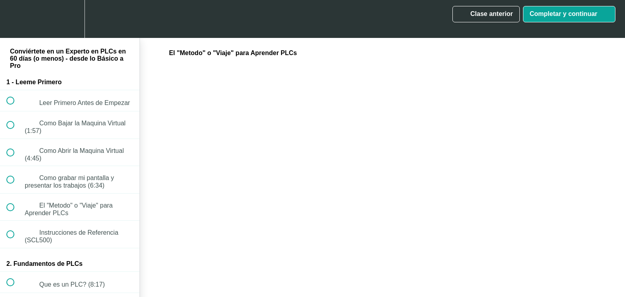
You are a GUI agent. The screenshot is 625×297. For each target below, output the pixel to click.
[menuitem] (70, 19)
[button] (14, 19)
